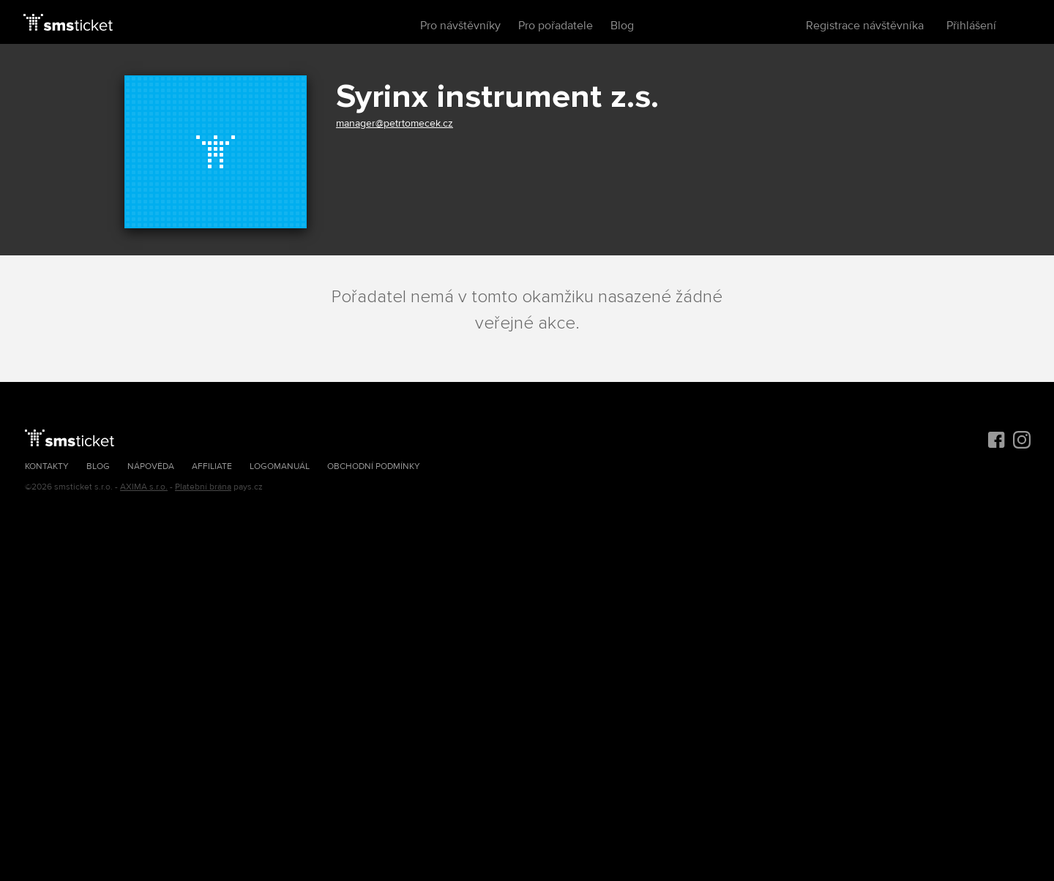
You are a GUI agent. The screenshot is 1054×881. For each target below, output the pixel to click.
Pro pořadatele (555, 25)
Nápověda (150, 466)
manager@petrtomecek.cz (394, 123)
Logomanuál (280, 466)
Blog (622, 25)
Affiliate (212, 466)
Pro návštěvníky (460, 25)
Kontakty (47, 466)
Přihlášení (971, 25)
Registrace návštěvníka (865, 25)
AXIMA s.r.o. (144, 486)
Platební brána (203, 486)
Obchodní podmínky (373, 466)
